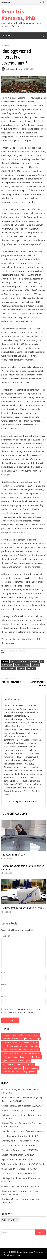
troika (38, 1057)
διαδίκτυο (21, 1064)
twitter (12, 1061)
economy (36, 1035)
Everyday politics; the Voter (14, 1136)
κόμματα (34, 1068)
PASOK (17, 665)
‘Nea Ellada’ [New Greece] (13, 1168)
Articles (5, 46)
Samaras (35, 665)
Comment (5, 936)
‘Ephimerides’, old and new (13, 1159)
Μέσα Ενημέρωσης (9, 1064)
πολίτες (15, 1072)
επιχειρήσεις (17, 1068)
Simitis (5, 668)
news (25, 1050)
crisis (28, 1035)
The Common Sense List (12, 1145)
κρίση (27, 1068)
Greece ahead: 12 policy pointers (16, 1105)
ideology (23, 661)
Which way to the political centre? (17, 1164)
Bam (19, 1255)
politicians (6, 1057)
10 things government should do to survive (21, 1115)
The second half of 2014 (13, 854)
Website (5, 996)
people (23, 1053)
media (5, 1050)
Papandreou (7, 665)
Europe (37, 1039)
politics (25, 665)
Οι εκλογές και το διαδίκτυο (14, 1186)
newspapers (34, 1050)
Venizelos (31, 668)
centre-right (6, 1035)
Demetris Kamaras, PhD (18, 15)
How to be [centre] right (12, 1110)
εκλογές (31, 1064)
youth (28, 1061)
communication (18, 1035)
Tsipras (21, 668)
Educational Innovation (12, 1154)
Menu (7, 35)
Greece (14, 661)
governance (7, 1042)
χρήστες (32, 1072)
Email (3, 985)
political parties (34, 1053)
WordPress (8, 1255)
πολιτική (24, 1072)
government (17, 1042)
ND (42, 661)
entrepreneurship (26, 1039)
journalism (14, 1046)
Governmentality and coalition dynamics (20, 1089)
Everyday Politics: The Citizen (15, 1140)
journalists (23, 1046)
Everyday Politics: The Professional (17, 1131)
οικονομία (6, 1072)
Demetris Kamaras (15, 69)
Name (3, 973)
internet (5, 1046)
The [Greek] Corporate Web (14, 1150)
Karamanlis (33, 661)
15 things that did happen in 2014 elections (22, 908)
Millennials (13, 1050)
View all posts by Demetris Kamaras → (20, 801)
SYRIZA (12, 668)
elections (15, 1039)
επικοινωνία (7, 1068)
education (6, 1039)
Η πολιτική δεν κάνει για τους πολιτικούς (20, 1199)
